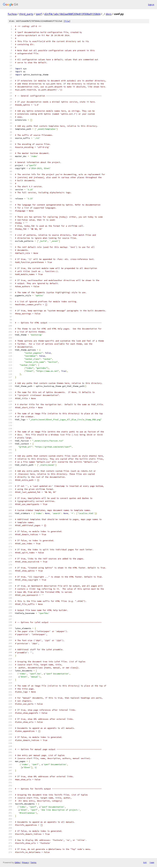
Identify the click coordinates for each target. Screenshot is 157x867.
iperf (39, 14)
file (67, 21)
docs (109, 14)
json (151, 862)
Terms (33, 862)
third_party (26, 14)
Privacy (25, 862)
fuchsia (12, 14)
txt (145, 862)
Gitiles (17, 862)
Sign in (151, 4)
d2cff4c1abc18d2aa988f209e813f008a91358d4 (72, 14)
